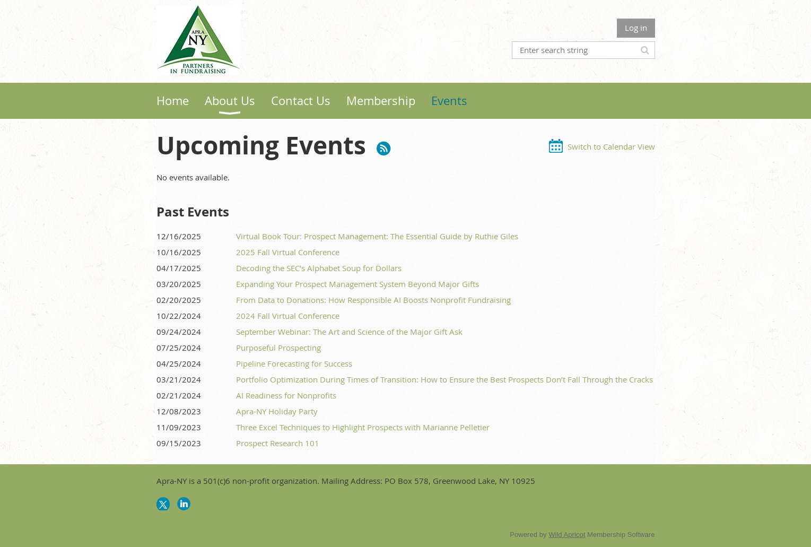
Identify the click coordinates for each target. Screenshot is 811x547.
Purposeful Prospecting (278, 347)
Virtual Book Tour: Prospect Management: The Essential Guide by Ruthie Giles (377, 236)
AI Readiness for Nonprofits (286, 395)
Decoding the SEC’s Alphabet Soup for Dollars (319, 268)
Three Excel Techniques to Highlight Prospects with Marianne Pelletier (363, 427)
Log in (636, 27)
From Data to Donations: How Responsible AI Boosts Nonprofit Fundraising (373, 299)
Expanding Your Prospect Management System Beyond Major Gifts (357, 284)
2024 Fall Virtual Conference (287, 315)
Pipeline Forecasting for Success (294, 363)
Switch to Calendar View (611, 146)
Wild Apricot (566, 535)
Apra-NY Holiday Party (277, 411)
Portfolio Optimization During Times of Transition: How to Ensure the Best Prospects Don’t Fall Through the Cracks (444, 379)
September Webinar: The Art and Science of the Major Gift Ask (349, 331)
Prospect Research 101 (277, 443)
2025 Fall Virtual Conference (287, 252)
